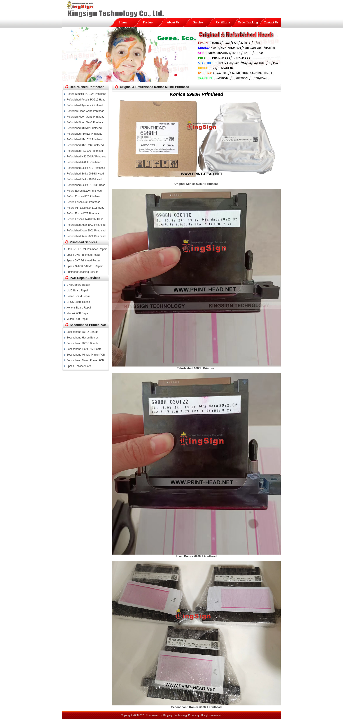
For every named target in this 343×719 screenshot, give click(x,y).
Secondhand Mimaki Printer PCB (85, 354)
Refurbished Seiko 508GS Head (85, 173)
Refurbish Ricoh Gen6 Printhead (85, 122)
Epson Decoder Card (78, 366)
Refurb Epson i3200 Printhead (84, 190)
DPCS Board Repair (78, 301)
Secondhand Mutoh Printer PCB (85, 360)
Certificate (223, 22)
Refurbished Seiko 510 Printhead (85, 167)
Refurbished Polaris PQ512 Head (85, 99)
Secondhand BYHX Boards (82, 331)
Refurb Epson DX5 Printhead (83, 202)
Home (123, 22)
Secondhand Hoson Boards (82, 337)
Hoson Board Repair (78, 296)
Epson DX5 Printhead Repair (83, 254)
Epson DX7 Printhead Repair (83, 260)
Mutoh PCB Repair (77, 319)
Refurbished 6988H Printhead (83, 162)
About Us (173, 22)
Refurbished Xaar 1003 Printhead (85, 224)
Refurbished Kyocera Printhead (84, 105)
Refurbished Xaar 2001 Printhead (85, 230)
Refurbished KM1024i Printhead (85, 145)
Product (148, 22)
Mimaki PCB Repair (77, 313)
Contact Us (271, 22)
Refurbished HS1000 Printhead (84, 150)
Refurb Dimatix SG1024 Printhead (86, 93)
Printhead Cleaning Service (82, 271)
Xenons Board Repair (79, 307)
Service (198, 22)
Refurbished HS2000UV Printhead (86, 156)
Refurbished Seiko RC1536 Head (85, 185)
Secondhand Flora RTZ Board (84, 349)
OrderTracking (248, 22)
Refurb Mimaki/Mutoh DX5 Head (85, 207)
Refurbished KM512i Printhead (84, 133)
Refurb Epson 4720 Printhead (83, 196)
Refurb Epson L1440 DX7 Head (84, 219)
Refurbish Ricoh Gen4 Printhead (85, 111)
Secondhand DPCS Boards (82, 343)
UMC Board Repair (77, 290)
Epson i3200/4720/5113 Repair (84, 266)
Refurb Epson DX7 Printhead (83, 213)
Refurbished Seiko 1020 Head (84, 179)
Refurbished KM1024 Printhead (84, 139)
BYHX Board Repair (78, 284)
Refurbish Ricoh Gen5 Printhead (85, 116)
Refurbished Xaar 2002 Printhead (85, 236)
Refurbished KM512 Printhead (84, 128)
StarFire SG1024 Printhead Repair (86, 249)
